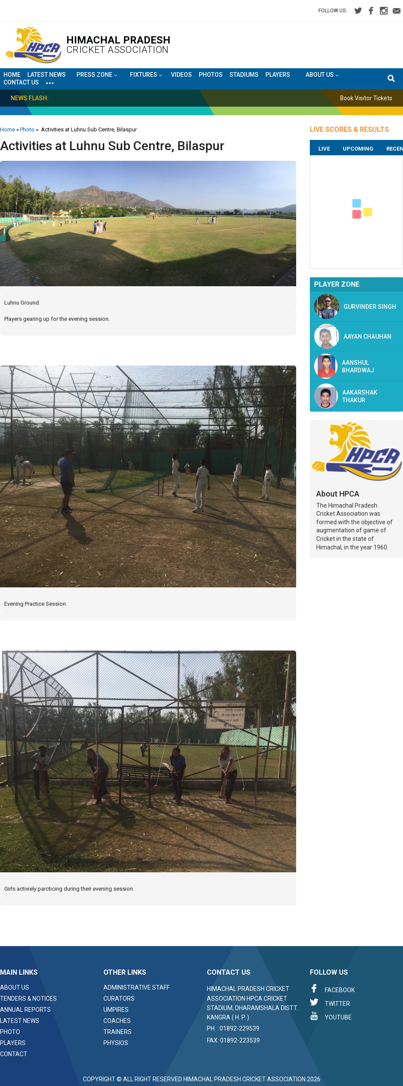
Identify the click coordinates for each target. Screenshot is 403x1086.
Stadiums (244, 74)
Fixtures (146, 75)
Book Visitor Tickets (370, 98)
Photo (27, 129)
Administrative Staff (136, 987)
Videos (181, 74)
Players (277, 74)
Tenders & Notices (28, 998)
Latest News (46, 74)
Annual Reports (25, 1009)
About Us (14, 987)
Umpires (116, 1009)
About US (322, 75)
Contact (13, 1054)
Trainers (117, 1031)
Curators (119, 998)
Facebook (332, 988)
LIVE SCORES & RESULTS (349, 129)
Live (324, 148)
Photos (211, 74)
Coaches (117, 1020)
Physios (115, 1043)
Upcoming (358, 148)
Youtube (331, 1016)
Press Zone (96, 75)
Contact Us (21, 82)
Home (12, 74)
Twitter (330, 1002)
